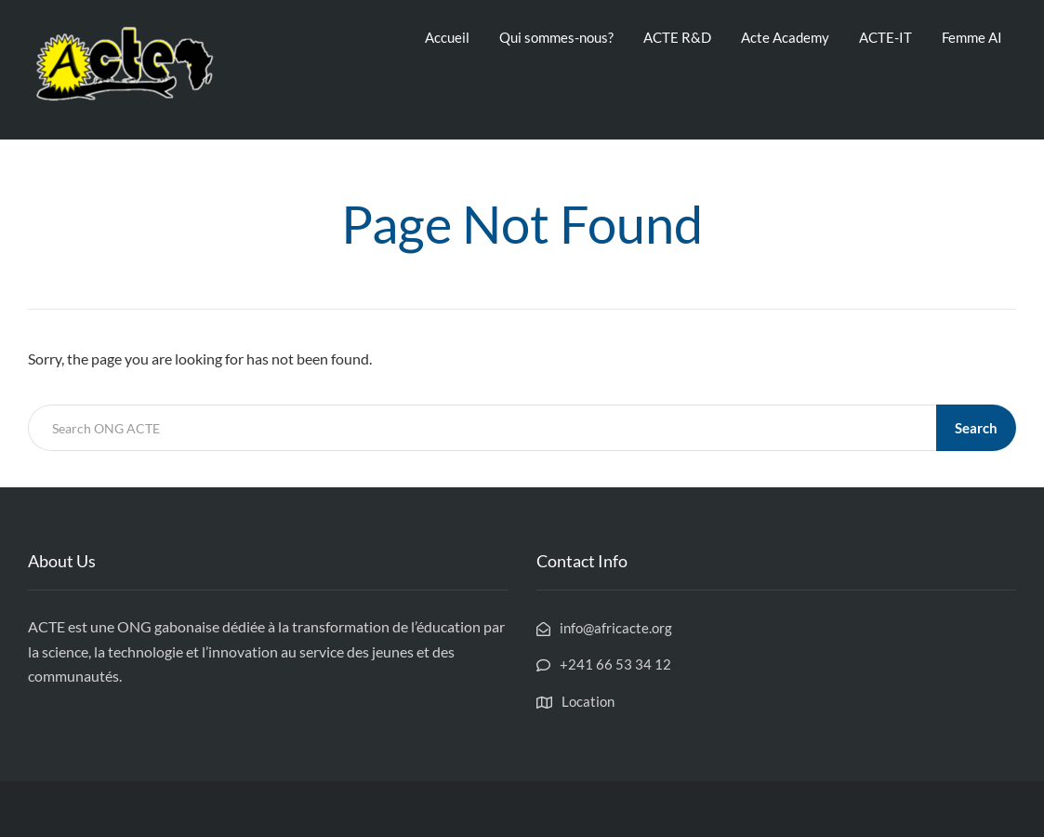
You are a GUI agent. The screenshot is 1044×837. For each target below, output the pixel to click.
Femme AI (972, 37)
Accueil (447, 37)
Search (976, 427)
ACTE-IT (885, 37)
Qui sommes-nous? (556, 37)
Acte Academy (785, 37)
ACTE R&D (677, 37)
